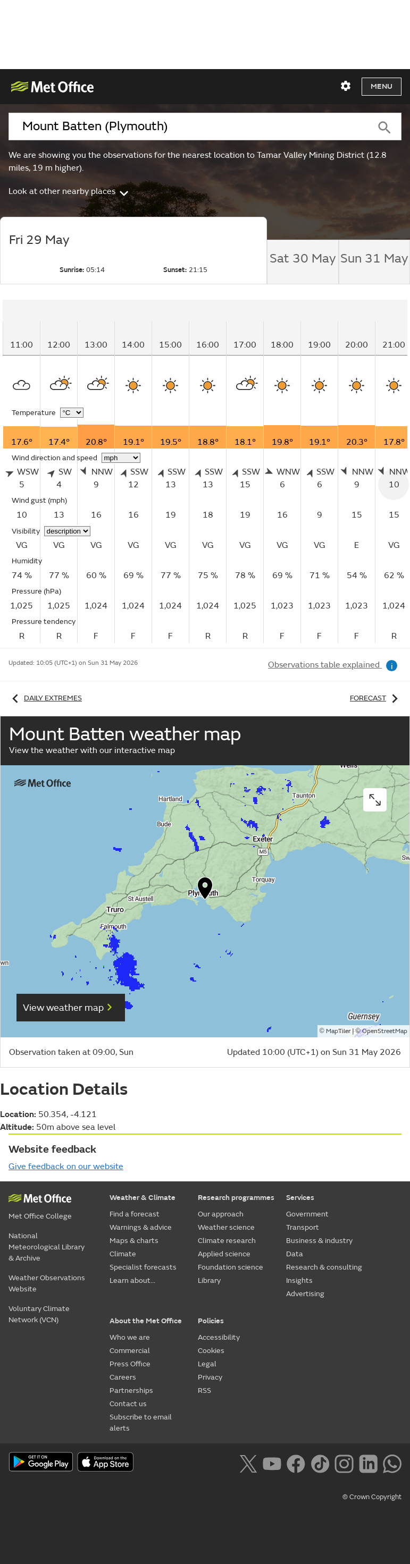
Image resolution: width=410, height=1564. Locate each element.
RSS (204, 1390)
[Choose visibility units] (67, 531)
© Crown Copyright (371, 1497)
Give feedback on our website (66, 1166)
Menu (381, 86)
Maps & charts (134, 1240)
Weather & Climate (142, 1197)
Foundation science (230, 1267)
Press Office (130, 1363)
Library (209, 1280)
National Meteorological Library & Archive (47, 1247)
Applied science (224, 1253)
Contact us (128, 1403)
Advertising (305, 1293)
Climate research (227, 1240)
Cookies (211, 1350)
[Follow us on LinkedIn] (368, 1462)
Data (294, 1253)
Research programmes (236, 1197)
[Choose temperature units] (71, 413)
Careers (123, 1377)
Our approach (221, 1214)
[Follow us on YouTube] (272, 1462)
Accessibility (219, 1337)
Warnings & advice (141, 1227)
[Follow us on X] (248, 1462)
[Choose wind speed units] (121, 458)
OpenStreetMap (384, 1031)
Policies (211, 1320)
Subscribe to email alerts (141, 1423)
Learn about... (132, 1280)
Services (300, 1197)
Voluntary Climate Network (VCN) (39, 1314)
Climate (123, 1253)
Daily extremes (45, 698)
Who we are (130, 1337)
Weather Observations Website (47, 1283)
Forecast (375, 698)
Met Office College (40, 1216)
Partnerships (131, 1390)
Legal (207, 1363)
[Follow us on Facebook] (296, 1462)
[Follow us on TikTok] (320, 1462)
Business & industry (319, 1240)
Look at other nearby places (69, 191)
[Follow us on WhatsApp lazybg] (392, 1462)
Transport (302, 1227)
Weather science (226, 1227)
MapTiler (338, 1031)
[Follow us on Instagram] (343, 1462)
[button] (205, 890)
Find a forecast (135, 1214)
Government (307, 1214)
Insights (299, 1280)
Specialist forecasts (143, 1267)
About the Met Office (146, 1320)
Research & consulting (324, 1267)
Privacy (210, 1377)
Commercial (130, 1350)
